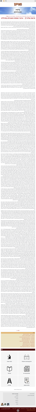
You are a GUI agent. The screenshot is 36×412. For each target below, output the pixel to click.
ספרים (17, 395)
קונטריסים (16, 397)
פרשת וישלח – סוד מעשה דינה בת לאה (28, 345)
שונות (17, 404)
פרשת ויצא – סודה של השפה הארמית (28, 344)
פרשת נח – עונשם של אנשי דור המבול (28, 335)
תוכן (28, 16)
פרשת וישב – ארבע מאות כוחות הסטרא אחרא (27, 346)
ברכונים (17, 400)
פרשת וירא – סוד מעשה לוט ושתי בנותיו (28, 338)
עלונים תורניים (24, 16)
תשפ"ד (7, 16)
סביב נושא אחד (18, 16)
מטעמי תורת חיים (12, 16)
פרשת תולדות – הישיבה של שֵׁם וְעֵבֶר (28, 342)
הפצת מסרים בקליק (31, 395)
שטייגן (30, 16)
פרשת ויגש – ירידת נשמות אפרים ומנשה (28, 339)
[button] (1, 1)
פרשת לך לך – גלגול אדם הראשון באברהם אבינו (26, 337)
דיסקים (17, 402)
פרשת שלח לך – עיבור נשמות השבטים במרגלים (18, 18)
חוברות (17, 398)
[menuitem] (26, 357)
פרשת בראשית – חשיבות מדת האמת (28, 334)
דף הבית (33, 16)
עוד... (33, 332)
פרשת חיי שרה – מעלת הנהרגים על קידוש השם (27, 341)
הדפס (17, 330)
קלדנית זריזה (32, 393)
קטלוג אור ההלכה (15, 393)
